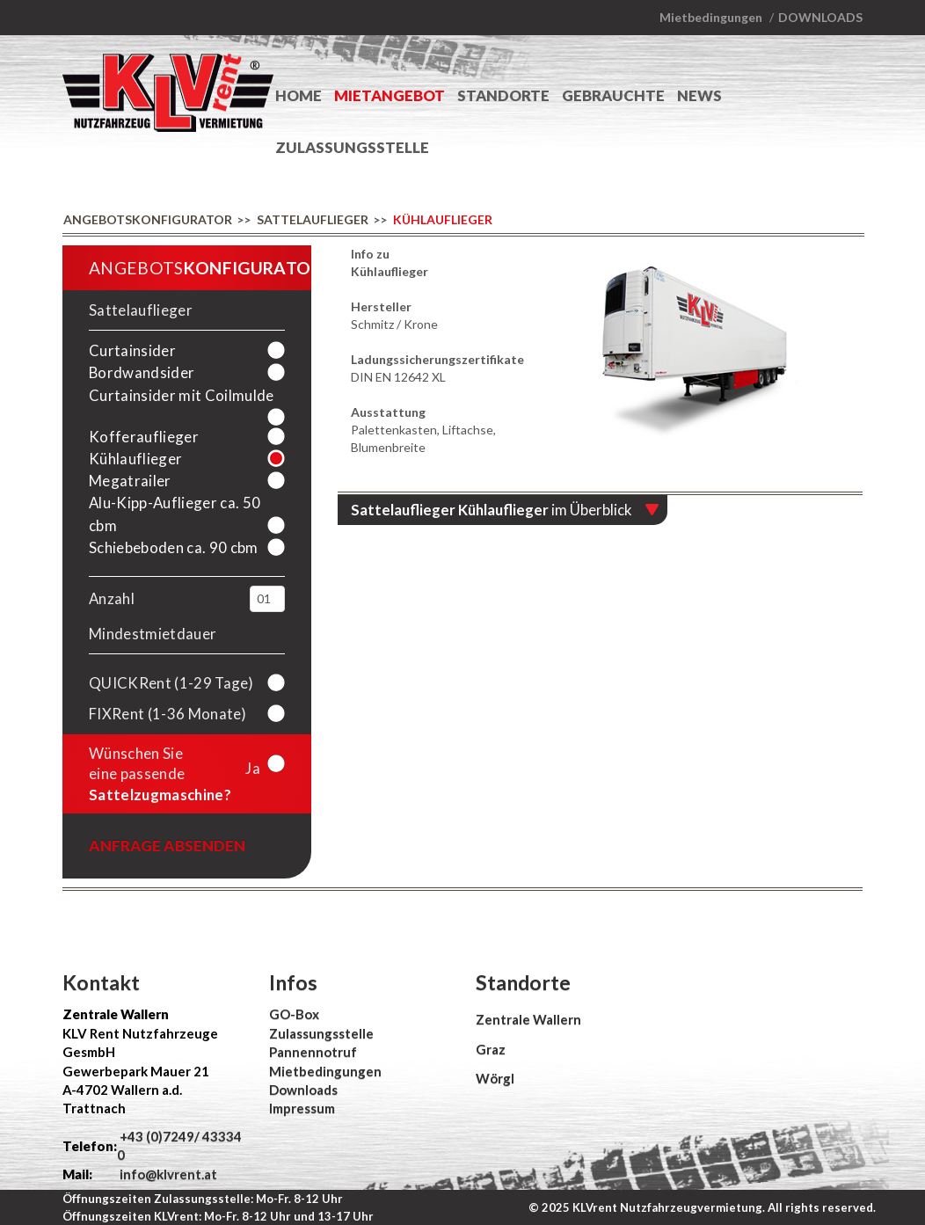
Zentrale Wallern (528, 1019)
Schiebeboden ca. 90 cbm (174, 547)
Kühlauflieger (442, 219)
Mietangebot (389, 95)
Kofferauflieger (144, 436)
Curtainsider (132, 350)
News (699, 95)
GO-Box (294, 1014)
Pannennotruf (313, 1052)
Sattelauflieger (312, 219)
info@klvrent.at (167, 1174)
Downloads (820, 17)
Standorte (503, 95)
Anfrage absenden (167, 845)
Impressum (302, 1108)
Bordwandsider (141, 372)
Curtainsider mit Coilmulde (181, 395)
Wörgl (495, 1078)
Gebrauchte (613, 95)
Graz (491, 1049)
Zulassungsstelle (352, 147)
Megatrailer (130, 480)
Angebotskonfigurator (147, 219)
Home (298, 95)
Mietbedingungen (710, 17)
